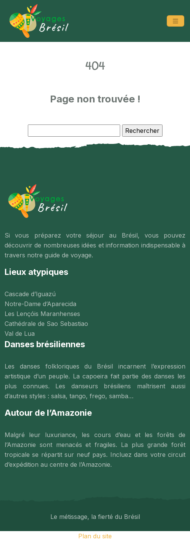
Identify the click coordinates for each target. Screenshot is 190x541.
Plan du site (95, 536)
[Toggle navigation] (175, 21)
